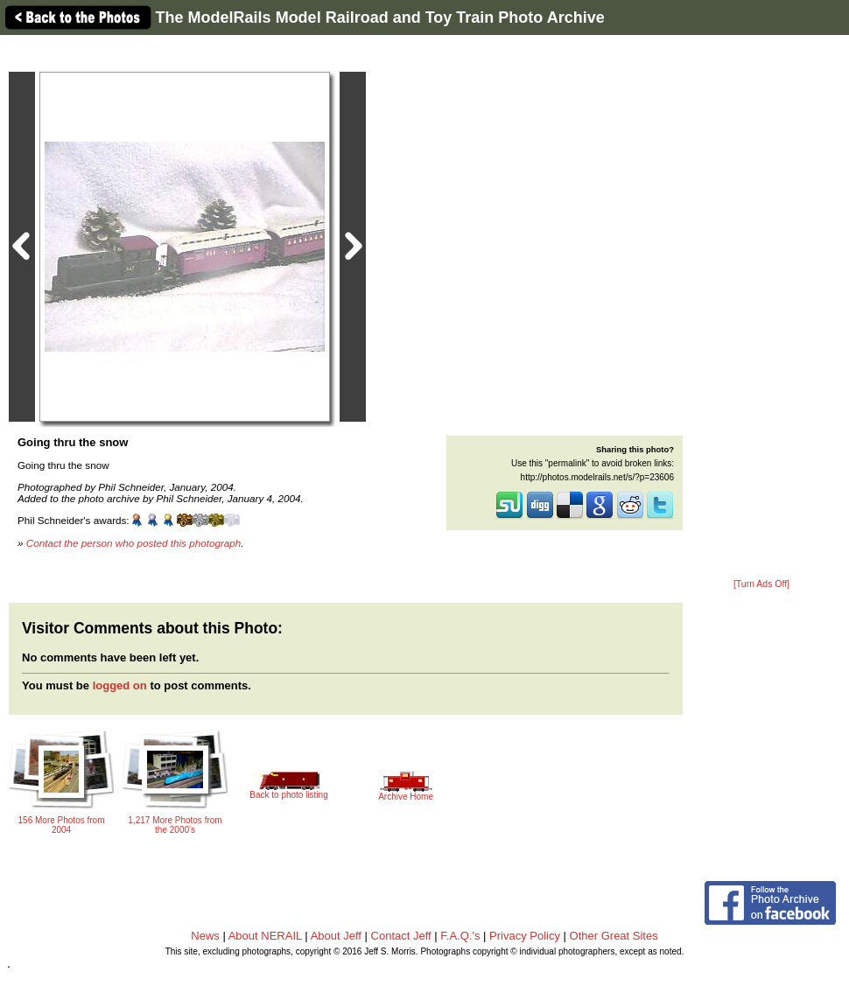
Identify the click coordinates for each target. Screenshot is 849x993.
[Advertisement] (761, 307)
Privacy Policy (524, 935)
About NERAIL (265, 935)
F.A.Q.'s (460, 935)
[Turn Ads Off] (761, 584)
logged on (120, 685)
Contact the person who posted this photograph (134, 543)
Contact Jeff (401, 935)
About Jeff (336, 935)
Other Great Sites (614, 935)
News (205, 935)
